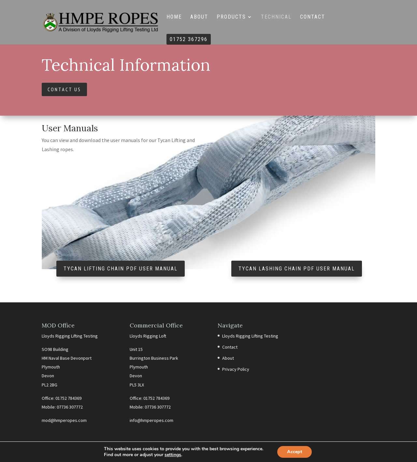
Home (174, 17)
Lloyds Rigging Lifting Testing (250, 336)
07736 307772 (70, 407)
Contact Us (64, 89)
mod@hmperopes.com (64, 420)
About (199, 17)
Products (231, 17)
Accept (294, 452)
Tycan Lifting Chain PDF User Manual (121, 269)
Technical (276, 17)
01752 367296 (189, 39)
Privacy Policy (235, 369)
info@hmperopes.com (151, 420)
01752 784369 (68, 398)
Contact (312, 17)
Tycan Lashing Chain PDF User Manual (296, 269)
